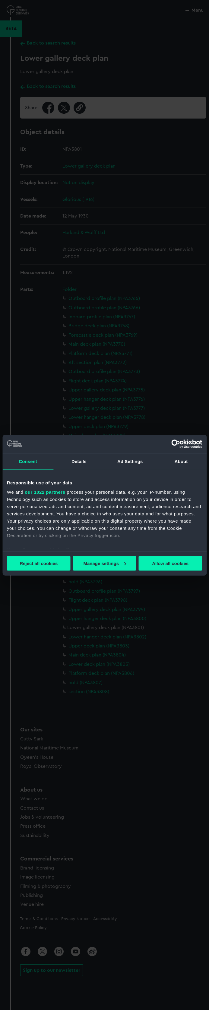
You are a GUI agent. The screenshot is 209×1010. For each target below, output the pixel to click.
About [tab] (181, 461)
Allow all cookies (170, 563)
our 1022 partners (45, 492)
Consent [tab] (28, 461)
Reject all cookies (39, 563)
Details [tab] (79, 461)
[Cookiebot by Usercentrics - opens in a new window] (175, 443)
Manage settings (104, 563)
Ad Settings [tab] (130, 461)
